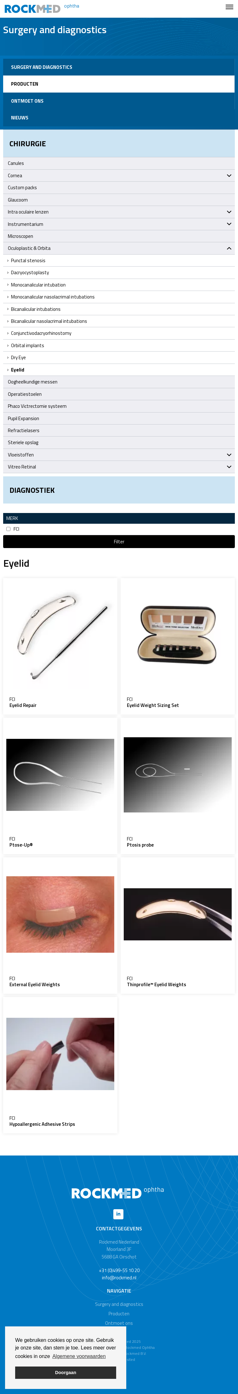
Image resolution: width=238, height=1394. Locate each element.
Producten (24, 84)
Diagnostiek (32, 490)
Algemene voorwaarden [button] (79, 1356)
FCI (12, 529)
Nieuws (19, 117)
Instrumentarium (120, 224)
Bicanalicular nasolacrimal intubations (46, 321)
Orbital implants (25, 345)
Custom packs (22, 187)
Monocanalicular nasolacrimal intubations (50, 296)
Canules (16, 163)
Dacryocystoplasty (27, 272)
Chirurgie (27, 143)
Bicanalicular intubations (33, 309)
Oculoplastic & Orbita (120, 248)
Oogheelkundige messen (32, 381)
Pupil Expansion (23, 418)
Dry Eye (16, 357)
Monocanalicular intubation (36, 284)
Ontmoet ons (27, 101)
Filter (119, 541)
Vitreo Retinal (120, 466)
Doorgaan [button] (65, 1372)
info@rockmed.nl (119, 1277)
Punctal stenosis (25, 260)
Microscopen (20, 236)
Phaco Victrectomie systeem (37, 406)
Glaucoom (18, 199)
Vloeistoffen (120, 454)
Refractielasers (23, 430)
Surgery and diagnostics (41, 67)
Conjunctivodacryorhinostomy (38, 333)
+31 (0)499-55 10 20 (119, 1270)
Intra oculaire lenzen (120, 211)
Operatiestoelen (25, 394)
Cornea (120, 175)
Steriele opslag (23, 442)
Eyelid (15, 369)
